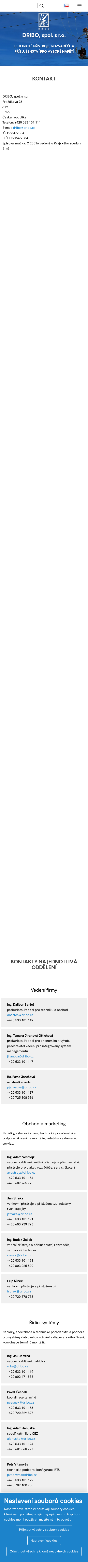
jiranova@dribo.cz (20, 1056)
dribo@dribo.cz (24, 128)
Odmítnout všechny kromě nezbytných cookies (44, 1551)
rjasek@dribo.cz (19, 1255)
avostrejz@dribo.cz (21, 1172)
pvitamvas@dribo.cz (22, 1475)
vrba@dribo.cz (17, 1366)
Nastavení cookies (44, 1540)
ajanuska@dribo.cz (21, 1438)
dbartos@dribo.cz (20, 1015)
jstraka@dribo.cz (19, 1214)
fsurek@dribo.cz (19, 1291)
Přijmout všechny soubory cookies (44, 1529)
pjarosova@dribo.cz (21, 1087)
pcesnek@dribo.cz (20, 1402)
